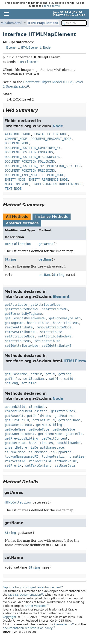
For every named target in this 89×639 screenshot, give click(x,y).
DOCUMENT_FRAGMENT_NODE (51, 139)
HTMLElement (31, 47)
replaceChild (40, 461)
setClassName (34, 379)
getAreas (46, 244)
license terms (51, 5)
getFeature (64, 416)
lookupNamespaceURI (21, 456)
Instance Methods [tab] (51, 216)
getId (50, 374)
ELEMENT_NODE (53, 175)
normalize (76, 456)
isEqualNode (15, 452)
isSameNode (38, 452)
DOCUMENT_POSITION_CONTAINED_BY (32, 148)
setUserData (65, 465)
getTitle (12, 379)
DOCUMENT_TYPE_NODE (21, 175)
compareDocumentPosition (26, 411)
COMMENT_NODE (16, 139)
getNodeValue (64, 429)
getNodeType (39, 429)
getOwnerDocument (19, 434)
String (10, 259)
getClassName (16, 374)
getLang (64, 374)
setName (45, 275)
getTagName (14, 323)
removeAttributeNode (53, 327)
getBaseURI (14, 416)
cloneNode (37, 407)
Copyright (9, 617)
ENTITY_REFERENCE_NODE (48, 179)
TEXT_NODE (13, 188)
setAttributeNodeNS (54, 336)
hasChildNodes (68, 443)
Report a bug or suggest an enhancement (32, 587)
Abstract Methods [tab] (22, 223)
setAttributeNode (19, 336)
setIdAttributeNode (21, 345)
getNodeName (15, 429)
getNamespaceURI (19, 425)
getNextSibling (49, 425)
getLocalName (69, 420)
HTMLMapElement (43, 23)
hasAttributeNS (66, 323)
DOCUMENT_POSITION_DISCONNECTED (32, 157)
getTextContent (55, 438)
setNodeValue (66, 461)
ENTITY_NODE (15, 179)
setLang (11, 383)
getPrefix (74, 434)
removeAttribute (19, 327)
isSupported (61, 452)
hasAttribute (38, 323)
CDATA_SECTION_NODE (51, 134)
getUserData (15, 443)
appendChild (15, 407)
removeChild (15, 461)
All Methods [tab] (17, 216)
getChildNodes (39, 416)
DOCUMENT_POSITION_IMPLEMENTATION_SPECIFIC (42, 166)
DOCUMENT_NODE (17, 143)
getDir (36, 374)
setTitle (28, 383)
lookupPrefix (53, 456)
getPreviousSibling (21, 438)
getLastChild (44, 420)
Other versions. (35, 606)
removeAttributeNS (20, 332)
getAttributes (63, 411)
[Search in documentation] (74, 23)
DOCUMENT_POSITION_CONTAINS (29, 152)
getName (45, 259)
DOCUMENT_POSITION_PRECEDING (30, 170)
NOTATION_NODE (17, 184)
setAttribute (51, 332)
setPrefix (13, 465)
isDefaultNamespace (47, 447)
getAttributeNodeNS (21, 309)
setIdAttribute (47, 341)
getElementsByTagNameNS (25, 318)
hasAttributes (41, 443)
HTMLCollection (18, 244)
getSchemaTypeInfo (64, 318)
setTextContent (38, 465)
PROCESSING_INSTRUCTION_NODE (57, 184)
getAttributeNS (55, 309)
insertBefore (16, 447)
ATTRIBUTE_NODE (18, 134)
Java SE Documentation (24, 594)
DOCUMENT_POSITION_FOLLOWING (30, 161)
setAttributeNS (18, 341)
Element (12, 47)
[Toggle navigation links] (6, 14)
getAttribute (16, 304)
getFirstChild (17, 420)
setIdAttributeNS (56, 345)
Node (46, 47)
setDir (54, 379)
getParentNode (50, 434)
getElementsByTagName (23, 313)
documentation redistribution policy (28, 628)
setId (68, 379)
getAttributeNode (45, 304)
